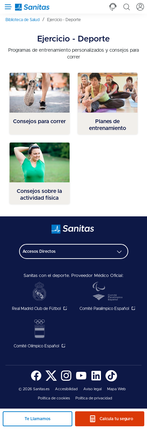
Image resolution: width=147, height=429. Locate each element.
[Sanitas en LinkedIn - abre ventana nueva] (96, 380)
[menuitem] (24, 19)
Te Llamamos (37, 419)
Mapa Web (116, 389)
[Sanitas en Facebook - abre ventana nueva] (36, 380)
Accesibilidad (66, 389)
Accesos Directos (39, 251)
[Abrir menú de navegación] (7, 7)
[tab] (113, 7)
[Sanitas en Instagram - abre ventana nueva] (66, 380)
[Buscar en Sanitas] (126, 7)
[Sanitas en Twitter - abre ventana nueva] (51, 380)
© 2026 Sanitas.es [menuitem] (33, 389)
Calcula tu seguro (116, 419)
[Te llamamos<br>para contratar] (113, 7)
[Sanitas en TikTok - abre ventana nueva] (111, 380)
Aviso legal (92, 389)
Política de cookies (54, 398)
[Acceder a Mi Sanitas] (140, 7)
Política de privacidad (93, 398)
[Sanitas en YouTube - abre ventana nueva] (81, 380)
